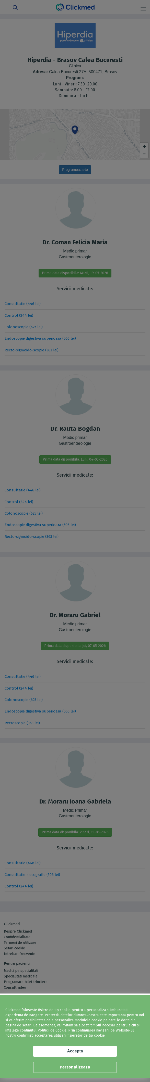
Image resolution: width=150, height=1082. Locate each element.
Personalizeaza (75, 1067)
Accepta (75, 1051)
